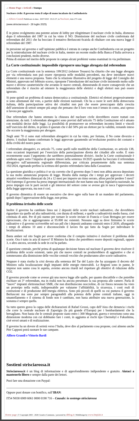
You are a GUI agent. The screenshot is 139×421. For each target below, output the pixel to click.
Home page (11, 414)
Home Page (15, 7)
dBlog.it (70, 414)
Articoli (27, 7)
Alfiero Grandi (15, 18)
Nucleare (64, 18)
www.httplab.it (95, 414)
